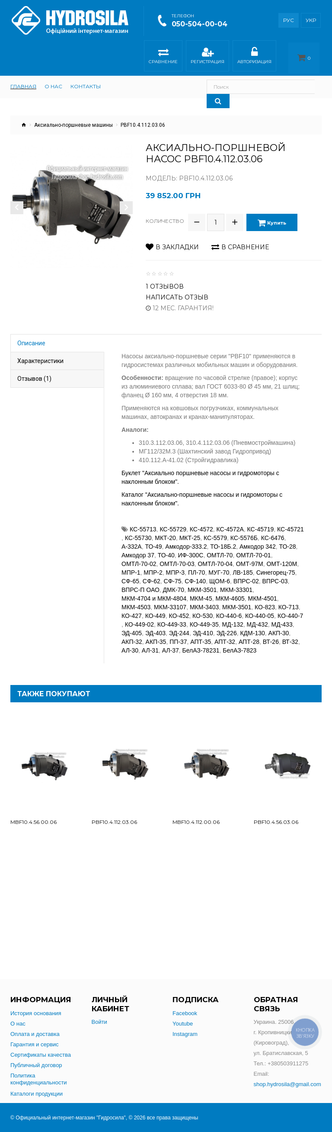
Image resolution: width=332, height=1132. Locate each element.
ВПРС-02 (246, 575)
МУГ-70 (218, 566)
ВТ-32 (290, 635)
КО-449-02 (139, 618)
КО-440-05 (259, 609)
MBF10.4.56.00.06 (33, 816)
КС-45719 (260, 523)
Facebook (184, 1013)
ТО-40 (166, 549)
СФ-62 (151, 575)
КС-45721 (290, 523)
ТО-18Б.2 (223, 540)
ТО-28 (287, 540)
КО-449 (155, 609)
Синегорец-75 (275, 566)
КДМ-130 (252, 627)
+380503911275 (288, 1063)
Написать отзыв (177, 291)
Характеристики (40, 354)
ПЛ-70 (196, 566)
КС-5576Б (244, 531)
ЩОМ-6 (219, 575)
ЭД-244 (179, 627)
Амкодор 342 (257, 540)
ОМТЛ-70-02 (138, 557)
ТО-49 (153, 540)
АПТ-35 (200, 635)
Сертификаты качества (40, 1055)
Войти (99, 1022)
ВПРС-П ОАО (140, 583)
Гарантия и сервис (34, 1044)
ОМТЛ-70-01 (253, 549)
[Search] (310, 87)
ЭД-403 (155, 627)
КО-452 (179, 609)
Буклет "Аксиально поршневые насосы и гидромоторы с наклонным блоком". (200, 471)
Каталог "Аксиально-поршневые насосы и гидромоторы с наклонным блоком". (201, 493)
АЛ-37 (170, 644)
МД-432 (257, 618)
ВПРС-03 (275, 575)
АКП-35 (156, 635)
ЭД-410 (203, 627)
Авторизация (254, 56)
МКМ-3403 (204, 601)
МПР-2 (153, 566)
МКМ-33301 (236, 583)
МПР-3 (175, 566)
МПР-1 (130, 566)
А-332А (131, 540)
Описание (31, 337)
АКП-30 (278, 627)
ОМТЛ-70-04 (215, 557)
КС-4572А (230, 523)
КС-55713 (143, 523)
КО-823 (265, 601)
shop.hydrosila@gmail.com (287, 1084)
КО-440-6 (229, 609)
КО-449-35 (204, 618)
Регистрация (207, 56)
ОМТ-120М (281, 557)
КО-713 (288, 601)
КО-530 (202, 609)
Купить (275, 219)
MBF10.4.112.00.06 (196, 816)
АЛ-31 (150, 644)
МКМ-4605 (229, 592)
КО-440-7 (290, 609)
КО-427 (131, 609)
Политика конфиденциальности (38, 1079)
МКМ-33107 (170, 601)
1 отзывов (165, 280)
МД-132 (232, 618)
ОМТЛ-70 (220, 549)
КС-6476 (272, 531)
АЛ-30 (129, 644)
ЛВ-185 (243, 566)
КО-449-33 (171, 618)
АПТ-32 (224, 635)
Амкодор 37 (137, 549)
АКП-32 (131, 635)
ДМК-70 (174, 583)
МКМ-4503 (135, 601)
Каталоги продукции (36, 1093)
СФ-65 (130, 575)
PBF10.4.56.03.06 (276, 816)
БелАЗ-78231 (201, 644)
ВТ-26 (271, 635)
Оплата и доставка (35, 1034)
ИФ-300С (191, 549)
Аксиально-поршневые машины (73, 125)
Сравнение (163, 56)
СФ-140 (195, 575)
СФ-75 (173, 575)
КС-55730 (138, 531)
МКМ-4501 (262, 592)
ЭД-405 (131, 627)
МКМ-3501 (202, 583)
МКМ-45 (201, 592)
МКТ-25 (190, 531)
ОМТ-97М (249, 557)
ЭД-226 (227, 627)
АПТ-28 (249, 635)
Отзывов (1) (34, 372)
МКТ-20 (165, 531)
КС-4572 (201, 523)
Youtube (182, 1023)
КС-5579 (215, 531)
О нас (18, 1023)
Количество (165, 218)
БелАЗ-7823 (239, 644)
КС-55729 (173, 523)
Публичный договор (36, 1065)
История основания (35, 1013)
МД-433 (282, 618)
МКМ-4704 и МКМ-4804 (153, 592)
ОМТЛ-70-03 (177, 557)
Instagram (185, 1034)
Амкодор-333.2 (186, 540)
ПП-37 (178, 635)
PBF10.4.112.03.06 (114, 816)
